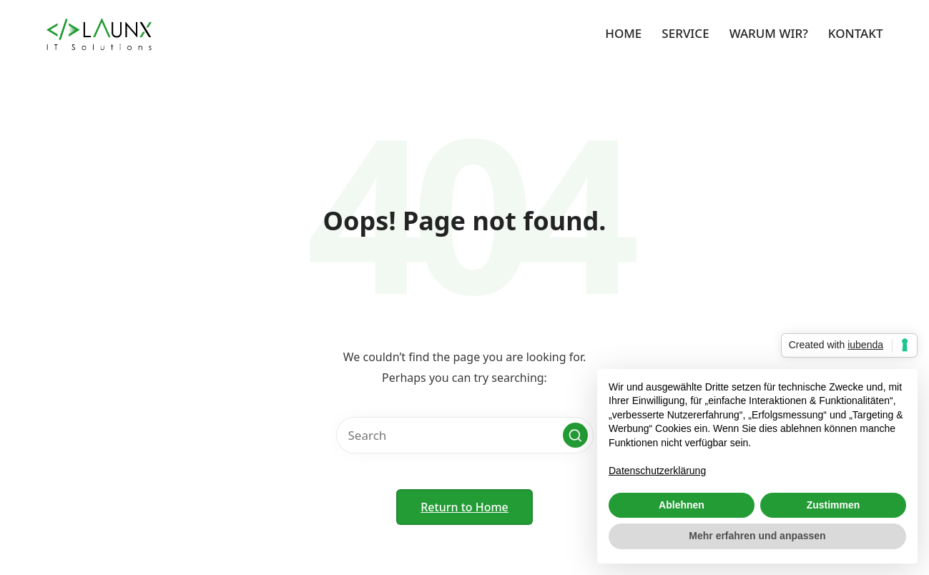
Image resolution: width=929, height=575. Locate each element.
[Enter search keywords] (465, 435)
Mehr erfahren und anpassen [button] (757, 535)
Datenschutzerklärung (657, 470)
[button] (575, 435)
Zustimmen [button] (833, 505)
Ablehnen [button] (681, 505)
